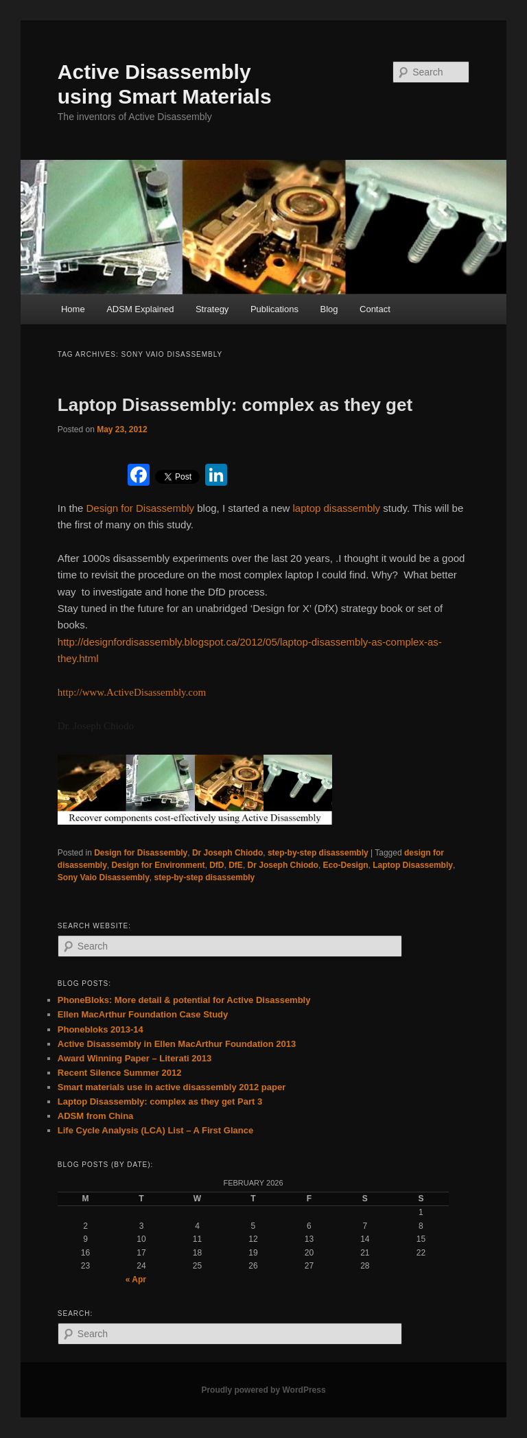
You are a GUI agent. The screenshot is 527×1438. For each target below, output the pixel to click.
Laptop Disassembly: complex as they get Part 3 (160, 1101)
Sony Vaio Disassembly (104, 877)
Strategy (212, 309)
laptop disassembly (336, 508)
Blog (329, 309)
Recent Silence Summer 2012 (120, 1073)
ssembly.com (179, 692)
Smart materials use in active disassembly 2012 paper (171, 1087)
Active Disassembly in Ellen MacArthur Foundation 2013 (177, 1044)
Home (73, 309)
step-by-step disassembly (318, 853)
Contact (375, 309)
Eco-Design (345, 865)
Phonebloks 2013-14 (100, 1029)
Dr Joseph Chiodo (227, 853)
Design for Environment (158, 865)
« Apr (136, 1279)
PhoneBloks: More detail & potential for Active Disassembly (184, 1000)
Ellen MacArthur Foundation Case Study (143, 1014)
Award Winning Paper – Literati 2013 (134, 1058)
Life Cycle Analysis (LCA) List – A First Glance (155, 1130)
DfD (216, 865)
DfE (236, 865)
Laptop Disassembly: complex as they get (235, 404)
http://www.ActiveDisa (105, 692)
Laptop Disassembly (413, 865)
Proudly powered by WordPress (263, 1390)
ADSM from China (96, 1116)
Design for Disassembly (140, 508)
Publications (274, 309)
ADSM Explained (140, 309)
